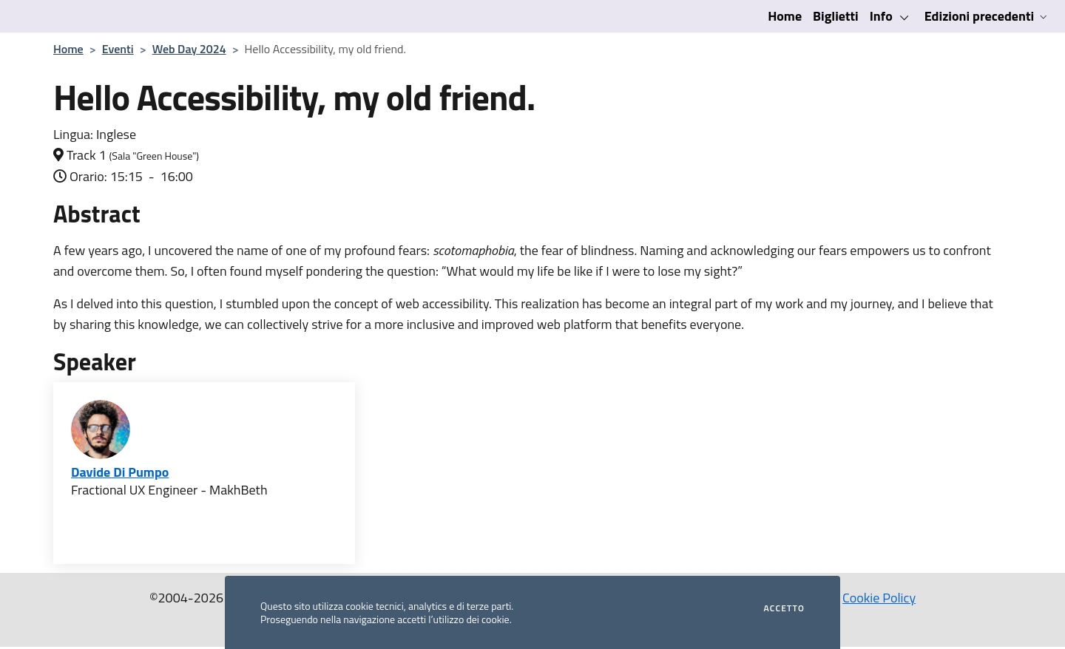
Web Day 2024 (189, 49)
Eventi (118, 49)
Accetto (784, 608)
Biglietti (836, 16)
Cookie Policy (879, 598)
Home (785, 16)
